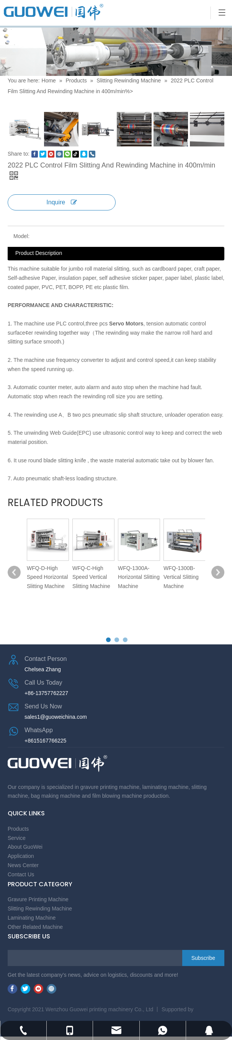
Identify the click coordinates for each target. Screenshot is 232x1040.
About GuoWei (25, 847)
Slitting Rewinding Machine (128, 80)
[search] (38, 958)
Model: (21, 236)
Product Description (38, 253)
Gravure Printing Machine (38, 899)
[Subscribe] (203, 958)
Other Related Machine (35, 927)
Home (49, 80)
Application (21, 856)
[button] (108, 639)
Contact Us (21, 874)
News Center (23, 865)
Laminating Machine (32, 918)
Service (17, 838)
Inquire (61, 202)
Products (76, 80)
